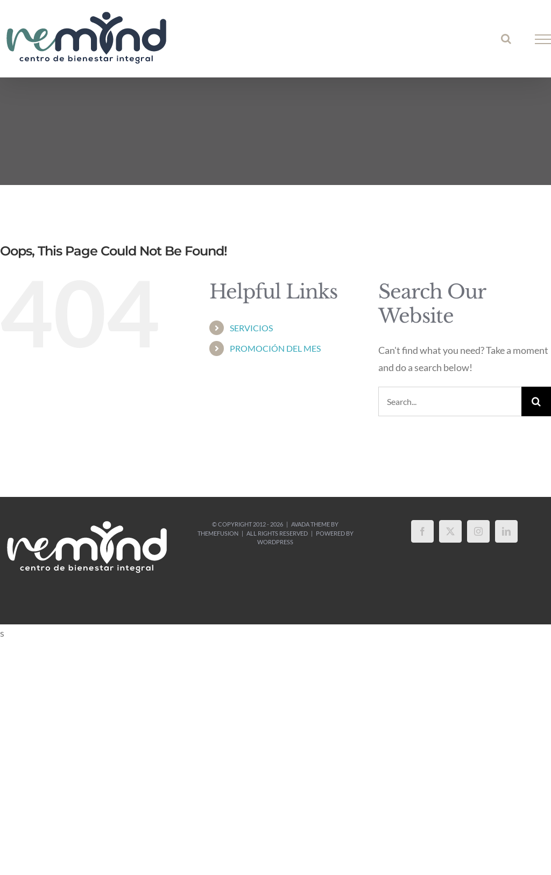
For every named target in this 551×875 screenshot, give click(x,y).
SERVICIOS (251, 328)
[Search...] (449, 401)
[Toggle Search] (506, 38)
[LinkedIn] (506, 531)
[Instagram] (478, 531)
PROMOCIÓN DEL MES (275, 348)
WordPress (275, 541)
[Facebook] (422, 531)
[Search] (536, 401)
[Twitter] (450, 531)
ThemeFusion (217, 533)
